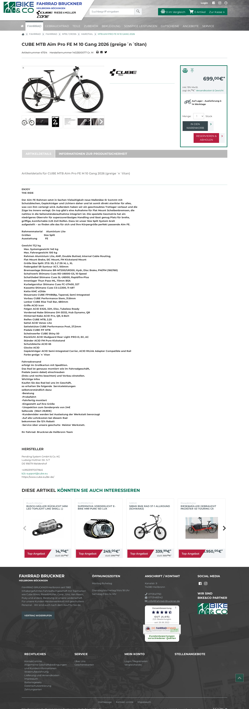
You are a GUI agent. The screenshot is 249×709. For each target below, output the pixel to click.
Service (208, 26)
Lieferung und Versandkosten (41, 667)
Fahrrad (34, 26)
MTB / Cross (69, 34)
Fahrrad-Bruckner (186, 701)
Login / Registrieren (136, 653)
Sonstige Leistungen (140, 26)
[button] (101, 122)
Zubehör (91, 26)
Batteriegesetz (33, 674)
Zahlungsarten (33, 681)
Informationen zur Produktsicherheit (93, 146)
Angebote (191, 26)
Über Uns (80, 653)
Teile (76, 26)
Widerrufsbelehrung (36, 664)
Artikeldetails (38, 146)
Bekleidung (111, 26)
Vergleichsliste (133, 657)
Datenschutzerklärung (37, 678)
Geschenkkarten (84, 657)
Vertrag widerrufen (38, 608)
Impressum (31, 671)
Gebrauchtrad (57, 26)
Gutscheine (170, 26)
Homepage (105, 694)
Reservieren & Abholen (201, 132)
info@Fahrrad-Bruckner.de (162, 593)
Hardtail (87, 34)
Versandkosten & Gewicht (210, 90)
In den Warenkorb (201, 124)
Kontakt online (33, 653)
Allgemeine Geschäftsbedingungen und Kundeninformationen (45, 659)
